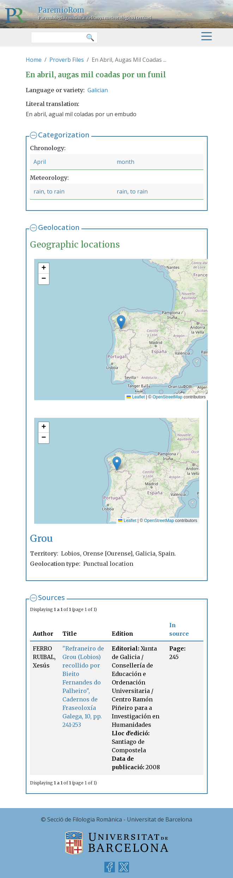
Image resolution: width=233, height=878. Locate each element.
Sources (51, 597)
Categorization (64, 135)
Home (34, 60)
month (125, 162)
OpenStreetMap (168, 396)
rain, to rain (49, 191)
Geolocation (59, 227)
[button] (121, 322)
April (39, 162)
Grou (41, 538)
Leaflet (136, 396)
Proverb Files (66, 60)
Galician (97, 90)
